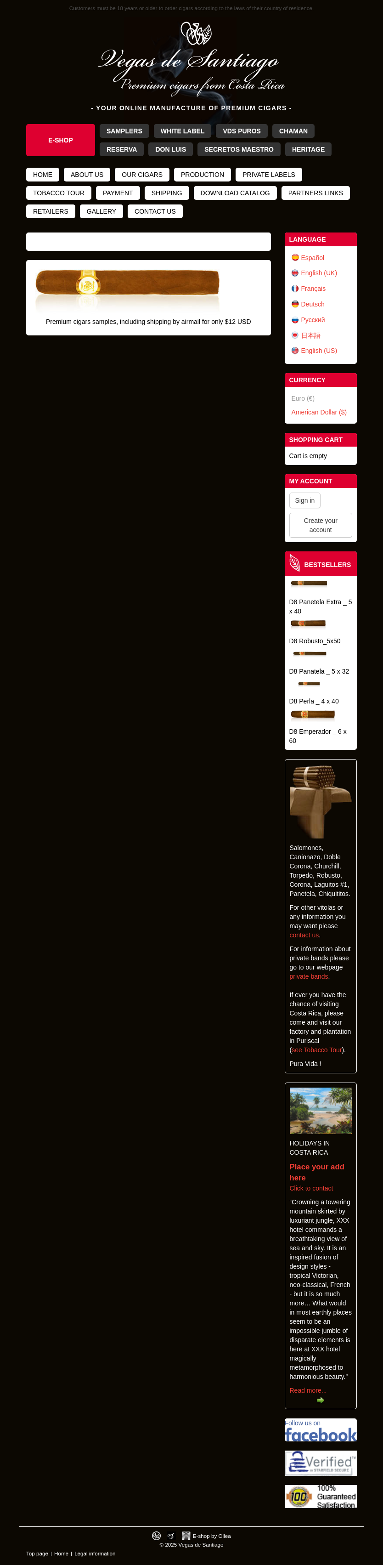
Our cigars (142, 174)
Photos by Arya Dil (171, 1535)
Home (42, 174)
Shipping (167, 193)
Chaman (293, 131)
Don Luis (170, 149)
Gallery (101, 211)
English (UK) (319, 273)
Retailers (50, 211)
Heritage (308, 149)
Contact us (155, 211)
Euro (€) (303, 398)
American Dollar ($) (319, 412)
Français (313, 288)
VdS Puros (241, 131)
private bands (309, 976)
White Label (183, 131)
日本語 (311, 335)
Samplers (124, 131)
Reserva (122, 149)
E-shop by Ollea (212, 1536)
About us (87, 174)
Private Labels (268, 174)
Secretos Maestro (239, 149)
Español (313, 257)
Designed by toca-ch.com (156, 1535)
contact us (304, 935)
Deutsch (313, 304)
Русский (313, 319)
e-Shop (60, 140)
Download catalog (235, 193)
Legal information (94, 1553)
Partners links (315, 193)
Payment (118, 193)
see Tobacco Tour (317, 1050)
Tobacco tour (58, 193)
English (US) (319, 350)
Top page (37, 1553)
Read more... (308, 1390)
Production (202, 174)
